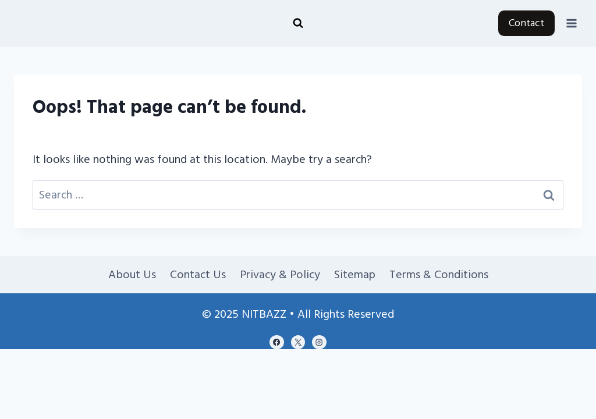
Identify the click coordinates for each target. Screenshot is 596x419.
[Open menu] (571, 23)
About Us (132, 274)
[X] (298, 342)
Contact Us (198, 274)
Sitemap (354, 274)
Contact (526, 23)
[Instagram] (319, 342)
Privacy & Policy (280, 274)
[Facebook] (276, 342)
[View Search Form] (298, 23)
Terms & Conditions (438, 274)
